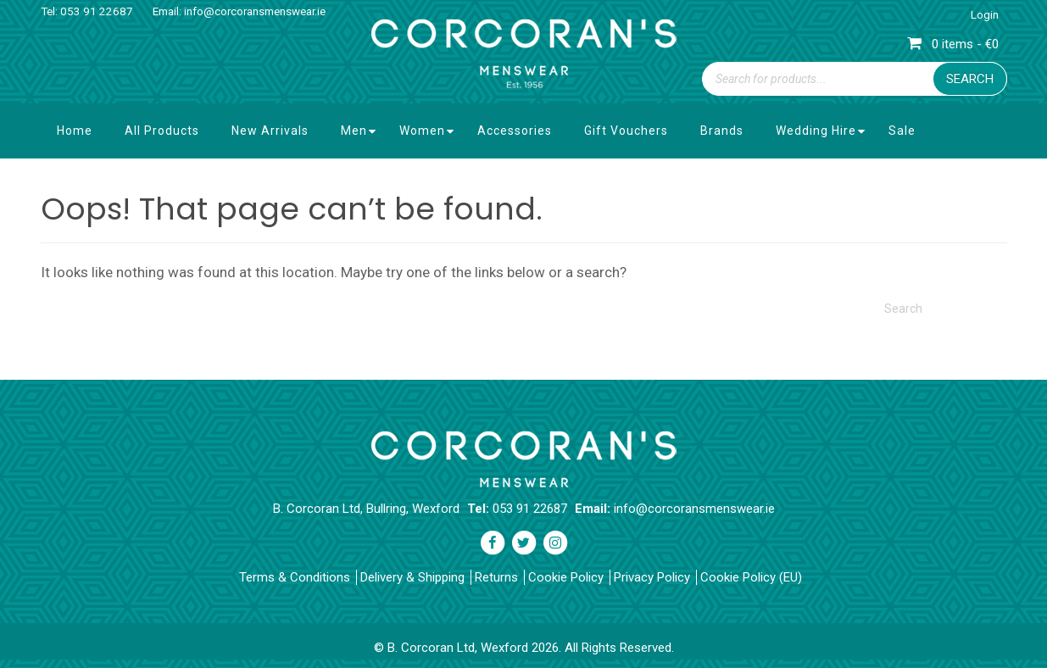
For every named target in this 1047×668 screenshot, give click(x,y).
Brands (721, 130)
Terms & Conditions (294, 577)
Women (422, 130)
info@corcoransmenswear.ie (255, 11)
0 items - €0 (953, 44)
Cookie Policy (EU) (751, 577)
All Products (162, 130)
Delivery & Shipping (412, 577)
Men (354, 130)
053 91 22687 (96, 11)
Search (970, 78)
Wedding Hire (816, 130)
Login (985, 14)
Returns (496, 577)
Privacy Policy (652, 577)
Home (74, 130)
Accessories (514, 130)
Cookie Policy (566, 577)
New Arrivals (270, 130)
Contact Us (90, 185)
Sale (902, 130)
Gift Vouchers (626, 130)
